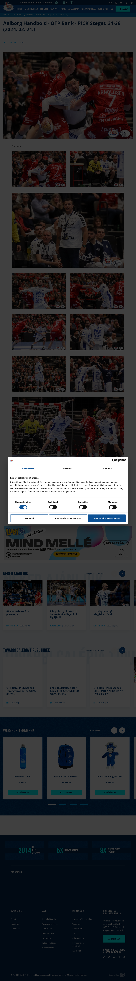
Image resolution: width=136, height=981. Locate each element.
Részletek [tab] (68, 468)
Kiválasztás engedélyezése (68, 518)
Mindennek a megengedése (107, 518)
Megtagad (29, 518)
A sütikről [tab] (107, 468)
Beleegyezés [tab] (28, 468)
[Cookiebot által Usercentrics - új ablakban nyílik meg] (114, 461)
